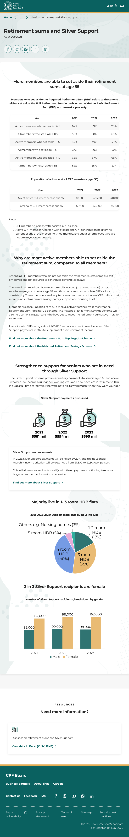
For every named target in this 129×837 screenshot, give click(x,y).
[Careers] (58, 784)
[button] (35, 49)
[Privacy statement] (44, 814)
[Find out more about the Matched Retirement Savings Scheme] (64, 346)
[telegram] (17, 49)
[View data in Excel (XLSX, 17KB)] (35, 746)
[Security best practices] (110, 814)
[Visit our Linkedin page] (92, 796)
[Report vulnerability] (17, 814)
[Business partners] (18, 784)
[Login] (112, 6)
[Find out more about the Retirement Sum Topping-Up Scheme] (52, 338)
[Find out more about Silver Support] (38, 483)
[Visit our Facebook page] (56, 796)
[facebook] (8, 49)
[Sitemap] (86, 812)
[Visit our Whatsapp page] (83, 796)
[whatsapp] (26, 49)
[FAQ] (43, 796)
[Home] (8, 18)
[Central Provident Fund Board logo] (15, 6)
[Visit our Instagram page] (65, 796)
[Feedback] (30, 796)
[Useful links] (41, 784)
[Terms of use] (67, 814)
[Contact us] (13, 796)
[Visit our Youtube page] (74, 796)
